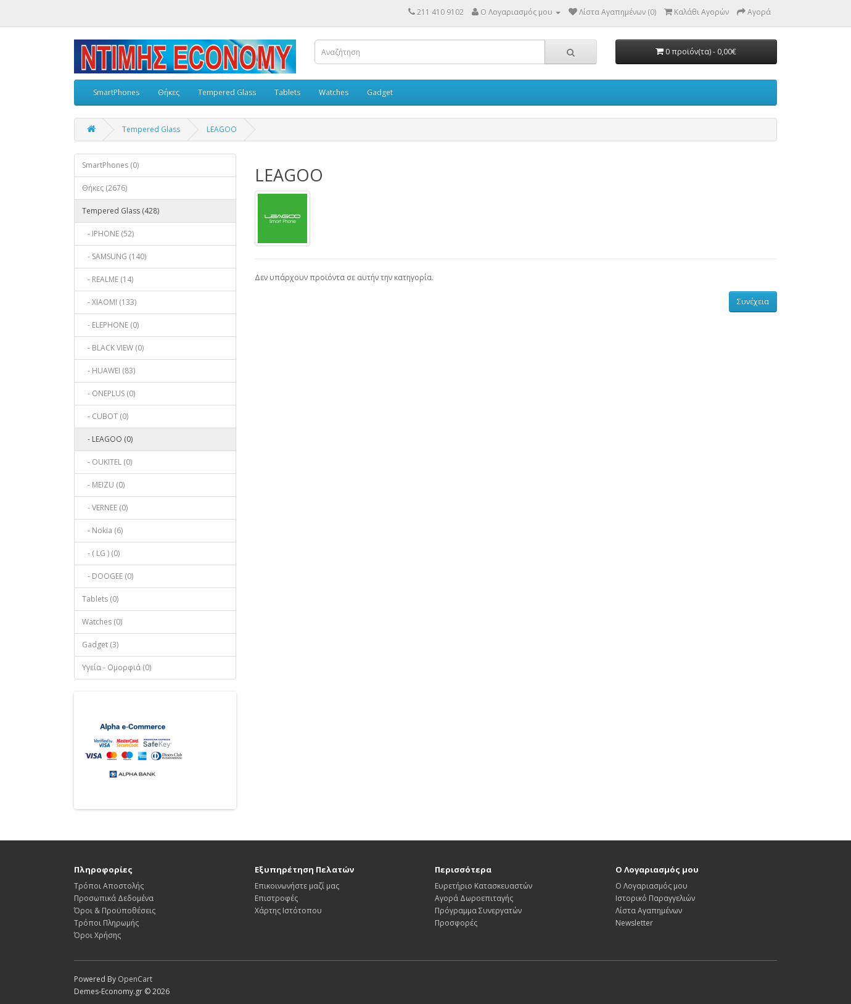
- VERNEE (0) (105, 507)
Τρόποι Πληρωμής (106, 923)
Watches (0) (102, 621)
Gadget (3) (100, 644)
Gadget (380, 92)
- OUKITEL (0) (107, 462)
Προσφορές (456, 923)
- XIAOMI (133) (109, 302)
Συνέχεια (753, 301)
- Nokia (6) (102, 530)
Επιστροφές (276, 898)
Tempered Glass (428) (120, 210)
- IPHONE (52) (108, 233)
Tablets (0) (100, 599)
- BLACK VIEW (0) (113, 347)
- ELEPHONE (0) (110, 325)
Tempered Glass (227, 92)
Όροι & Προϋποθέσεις (114, 910)
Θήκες (168, 92)
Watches (333, 92)
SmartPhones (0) (110, 165)
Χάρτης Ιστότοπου (288, 910)
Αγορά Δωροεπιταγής (474, 898)
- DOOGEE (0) (107, 576)
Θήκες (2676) (104, 188)
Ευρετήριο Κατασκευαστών (483, 886)
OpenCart (135, 979)
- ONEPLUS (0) (108, 393)
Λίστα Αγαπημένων (648, 910)
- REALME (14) (107, 279)
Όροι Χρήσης (97, 935)
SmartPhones (116, 92)
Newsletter (634, 923)
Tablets (287, 92)
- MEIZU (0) (103, 484)
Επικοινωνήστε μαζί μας (297, 886)
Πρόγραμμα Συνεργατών (478, 910)
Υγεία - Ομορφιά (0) (116, 667)
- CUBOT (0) (105, 416)
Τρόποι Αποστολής (109, 886)
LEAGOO (222, 129)
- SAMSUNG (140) (114, 256)
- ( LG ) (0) (101, 553)
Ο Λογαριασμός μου (651, 886)
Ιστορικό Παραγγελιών (655, 898)
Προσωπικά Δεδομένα (114, 898)
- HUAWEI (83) (108, 370)
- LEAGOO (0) (107, 439)
